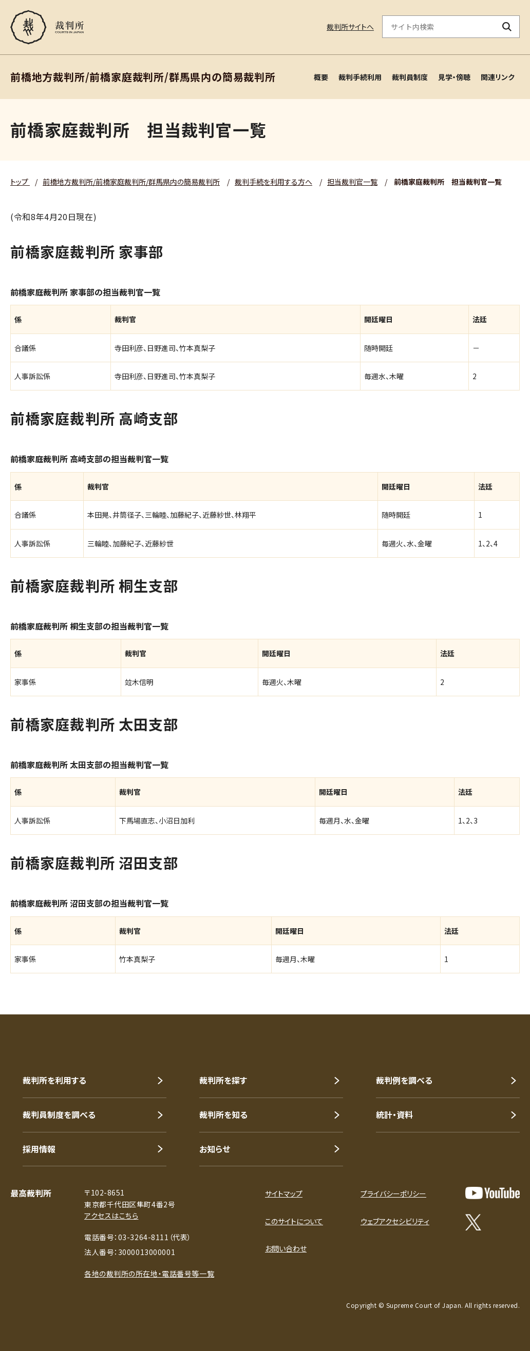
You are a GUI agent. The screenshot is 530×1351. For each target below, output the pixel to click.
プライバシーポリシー (393, 1193)
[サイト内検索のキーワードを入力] (439, 26)
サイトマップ (283, 1193)
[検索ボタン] (507, 26)
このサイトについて (294, 1221)
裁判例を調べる (404, 1080)
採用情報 (39, 1149)
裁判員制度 (410, 77)
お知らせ (214, 1149)
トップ (20, 182)
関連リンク (498, 77)
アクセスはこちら (111, 1215)
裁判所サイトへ (350, 27)
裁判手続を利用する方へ (273, 182)
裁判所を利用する (54, 1080)
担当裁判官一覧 (352, 182)
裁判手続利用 (360, 77)
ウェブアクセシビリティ (395, 1221)
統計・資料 (394, 1114)
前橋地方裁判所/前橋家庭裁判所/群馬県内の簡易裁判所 (131, 182)
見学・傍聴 (454, 77)
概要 (321, 77)
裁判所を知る (223, 1114)
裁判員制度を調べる (59, 1114)
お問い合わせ (286, 1248)
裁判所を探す (223, 1080)
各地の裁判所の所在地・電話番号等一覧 (149, 1273)
